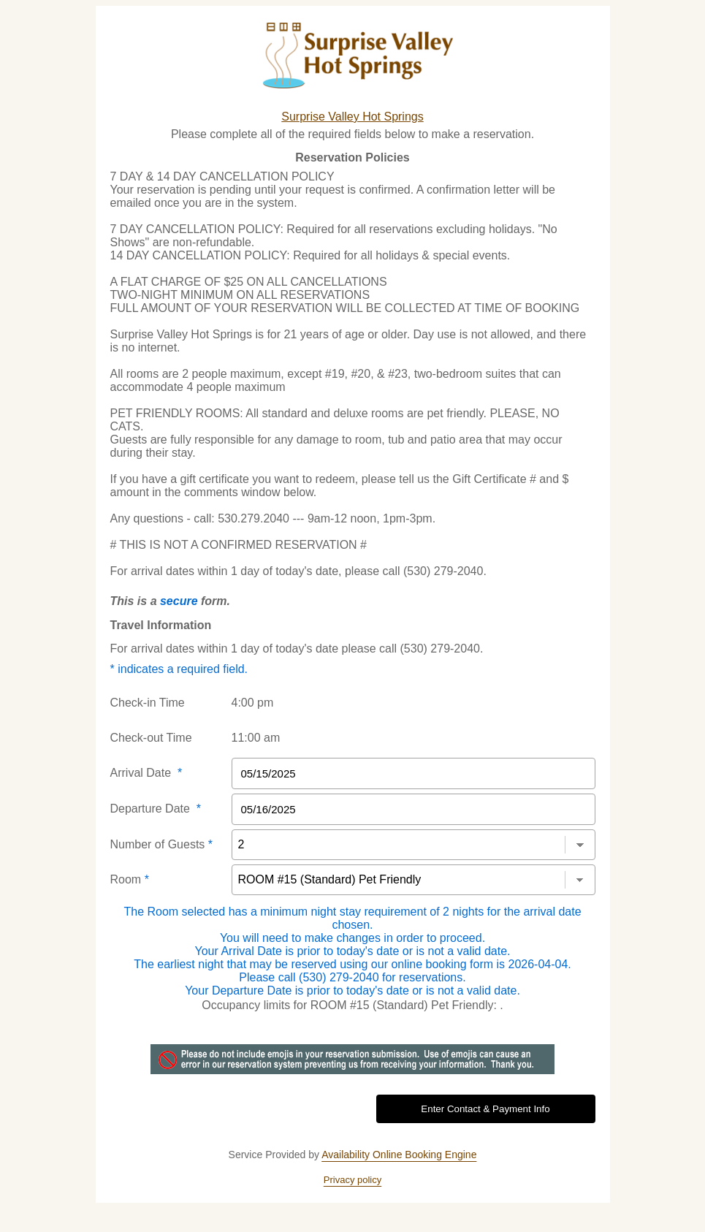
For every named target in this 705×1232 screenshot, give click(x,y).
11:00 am (256, 737)
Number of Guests (161, 844)
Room (129, 879)
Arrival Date (146, 773)
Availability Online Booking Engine (398, 1154)
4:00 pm (253, 702)
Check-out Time (151, 737)
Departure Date (156, 808)
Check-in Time (147, 702)
